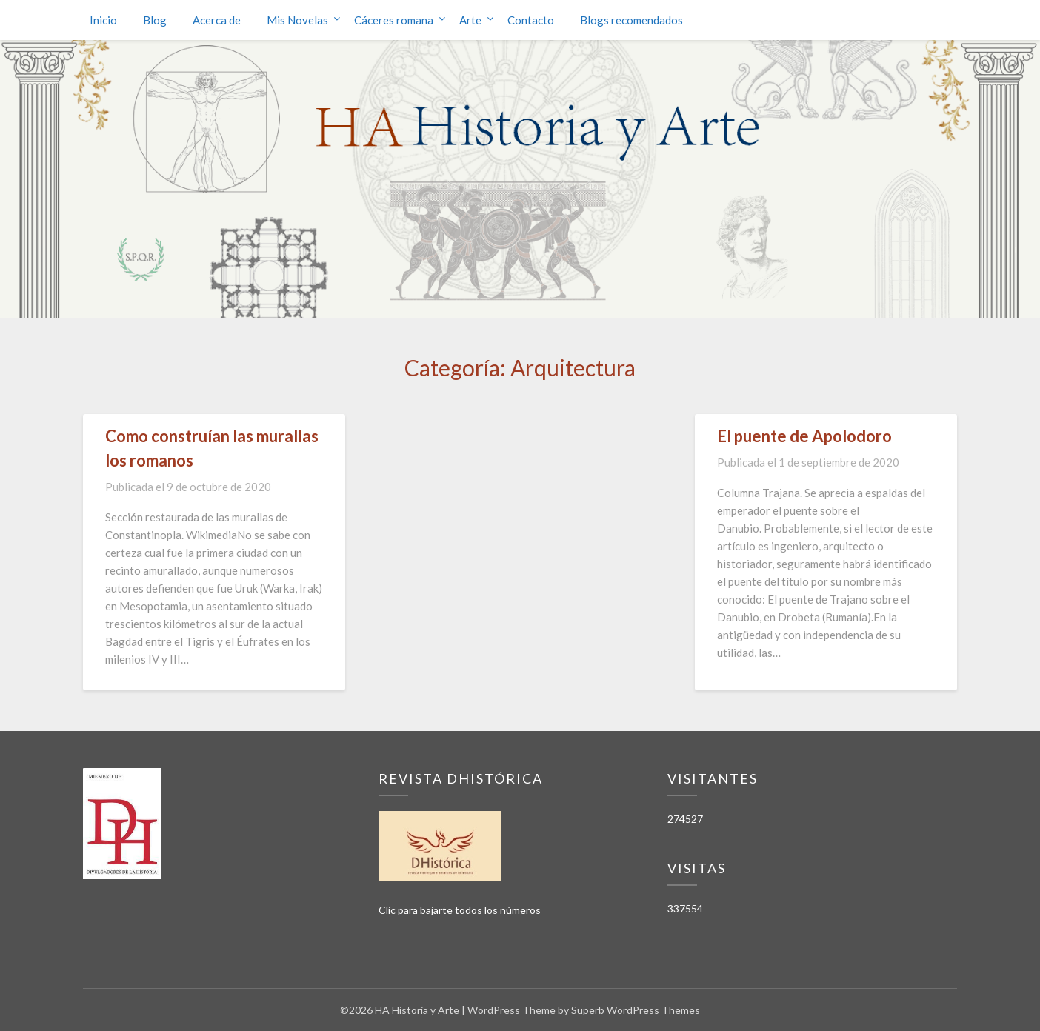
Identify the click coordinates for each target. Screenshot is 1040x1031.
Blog (155, 20)
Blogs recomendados (631, 20)
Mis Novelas (297, 20)
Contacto (530, 20)
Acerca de (217, 20)
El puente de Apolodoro (804, 436)
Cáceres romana (393, 20)
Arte (470, 20)
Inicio (103, 20)
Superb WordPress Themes (635, 1010)
